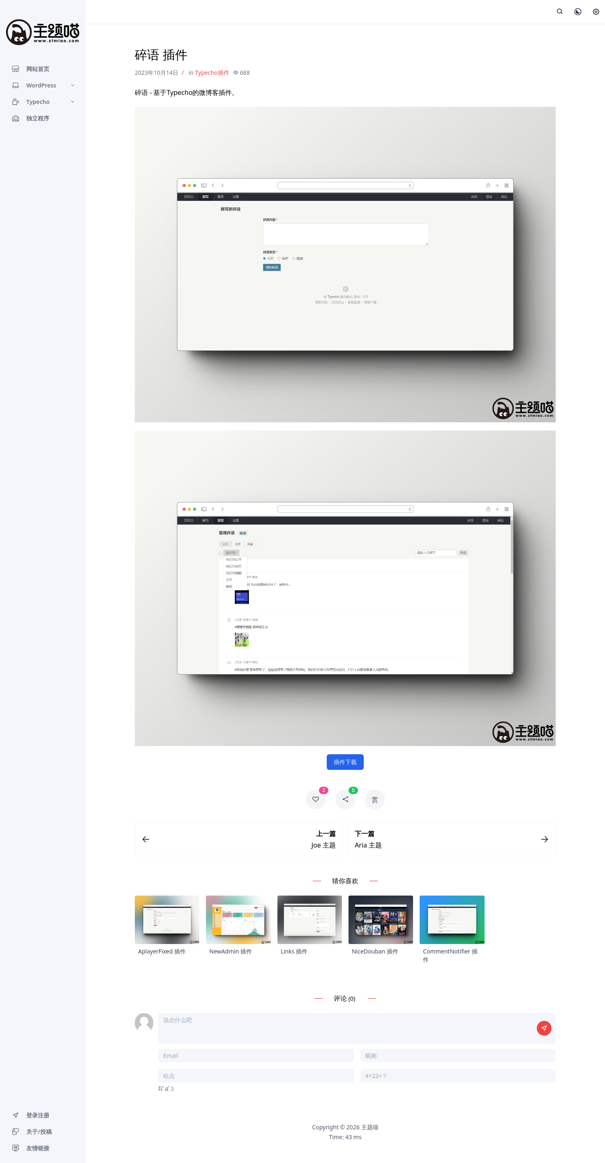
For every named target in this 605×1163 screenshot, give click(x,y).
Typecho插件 (212, 72)
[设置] (596, 12)
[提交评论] (544, 1030)
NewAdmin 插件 (230, 953)
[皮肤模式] (578, 12)
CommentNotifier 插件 (450, 957)
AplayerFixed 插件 (162, 953)
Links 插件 (294, 953)
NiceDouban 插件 (375, 953)
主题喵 (370, 1129)
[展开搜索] (560, 12)
